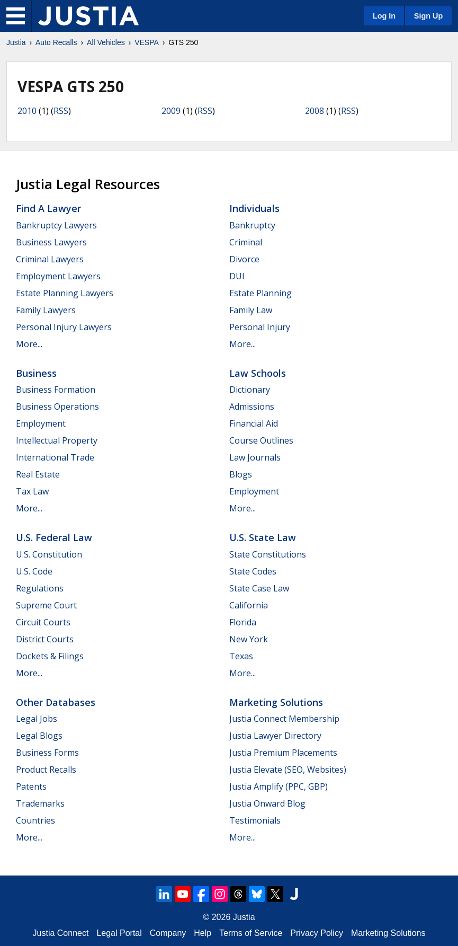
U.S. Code (34, 571)
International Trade (55, 457)
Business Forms (47, 752)
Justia (16, 42)
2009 (171, 111)
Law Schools (257, 373)
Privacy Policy (316, 933)
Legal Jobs (36, 718)
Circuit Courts (43, 622)
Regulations (40, 588)
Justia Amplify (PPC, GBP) (278, 786)
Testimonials (255, 820)
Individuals (254, 208)
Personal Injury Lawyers (64, 327)
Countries (35, 820)
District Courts (45, 639)
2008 (314, 111)
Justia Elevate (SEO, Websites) (287, 769)
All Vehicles (106, 42)
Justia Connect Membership (284, 718)
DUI (237, 276)
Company (168, 933)
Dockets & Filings (50, 656)
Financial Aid (253, 423)
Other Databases (55, 702)
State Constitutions (267, 554)
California (248, 605)
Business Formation (55, 389)
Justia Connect (61, 933)
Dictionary (249, 389)
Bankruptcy (252, 225)
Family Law (250, 310)
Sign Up (428, 16)
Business (36, 373)
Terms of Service (250, 933)
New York (248, 639)
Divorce (244, 259)
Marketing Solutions (276, 702)
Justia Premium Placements (283, 752)
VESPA (146, 42)
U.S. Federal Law (54, 537)
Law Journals (255, 457)
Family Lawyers (46, 310)
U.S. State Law (262, 537)
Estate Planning (260, 293)
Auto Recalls (56, 42)
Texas (241, 656)
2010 (27, 111)
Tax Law (32, 491)
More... (29, 344)
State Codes (252, 571)
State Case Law (259, 588)
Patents (31, 786)
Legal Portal (118, 933)
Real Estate (38, 474)
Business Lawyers (51, 242)
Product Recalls (46, 769)
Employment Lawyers (58, 276)
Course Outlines (261, 440)
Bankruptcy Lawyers (56, 225)
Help (202, 933)
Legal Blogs (39, 735)
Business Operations (57, 406)
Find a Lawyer (48, 208)
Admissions (251, 406)
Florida (242, 622)
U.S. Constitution (49, 554)
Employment (41, 423)
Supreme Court (46, 605)
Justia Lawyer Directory (275, 735)
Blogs (240, 474)
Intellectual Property (56, 440)
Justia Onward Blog (267, 803)
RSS (60, 111)
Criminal (245, 242)
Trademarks (40, 803)
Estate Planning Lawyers (64, 293)
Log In (384, 16)
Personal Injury (259, 327)
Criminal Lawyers (50, 259)
